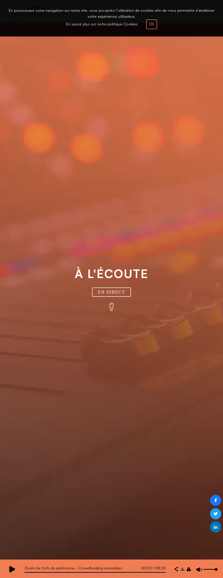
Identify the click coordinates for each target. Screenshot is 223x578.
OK (151, 24)
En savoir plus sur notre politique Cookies (102, 24)
